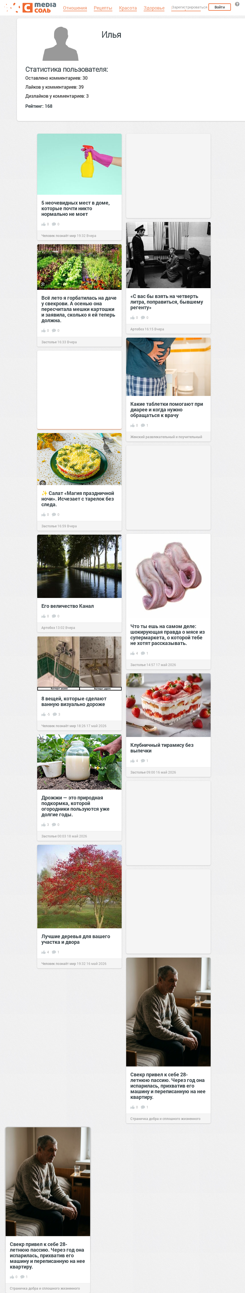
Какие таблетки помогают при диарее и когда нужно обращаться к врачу (166, 409)
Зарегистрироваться (189, 7)
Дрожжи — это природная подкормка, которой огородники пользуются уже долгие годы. (75, 806)
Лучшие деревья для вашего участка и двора (75, 939)
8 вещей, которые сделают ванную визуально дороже (73, 701)
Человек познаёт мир (58, 235)
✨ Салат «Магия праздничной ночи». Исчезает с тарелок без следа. (77, 498)
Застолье (49, 342)
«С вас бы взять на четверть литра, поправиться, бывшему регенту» (166, 301)
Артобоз (137, 329)
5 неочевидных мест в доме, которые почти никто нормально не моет (75, 208)
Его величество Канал (67, 606)
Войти (220, 7)
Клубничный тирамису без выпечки (161, 747)
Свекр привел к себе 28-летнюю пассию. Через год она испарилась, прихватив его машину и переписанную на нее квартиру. (168, 1086)
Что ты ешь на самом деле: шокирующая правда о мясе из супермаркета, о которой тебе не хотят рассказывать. (167, 634)
